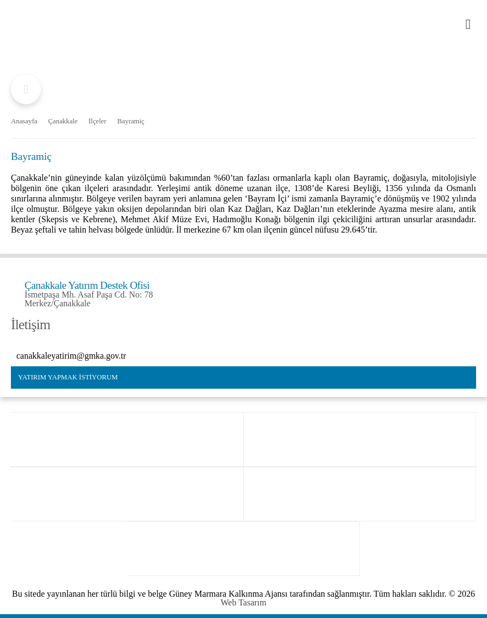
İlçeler (97, 121)
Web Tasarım (244, 602)
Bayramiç (131, 121)
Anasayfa (24, 121)
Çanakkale (62, 121)
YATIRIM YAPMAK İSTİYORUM (68, 377)
